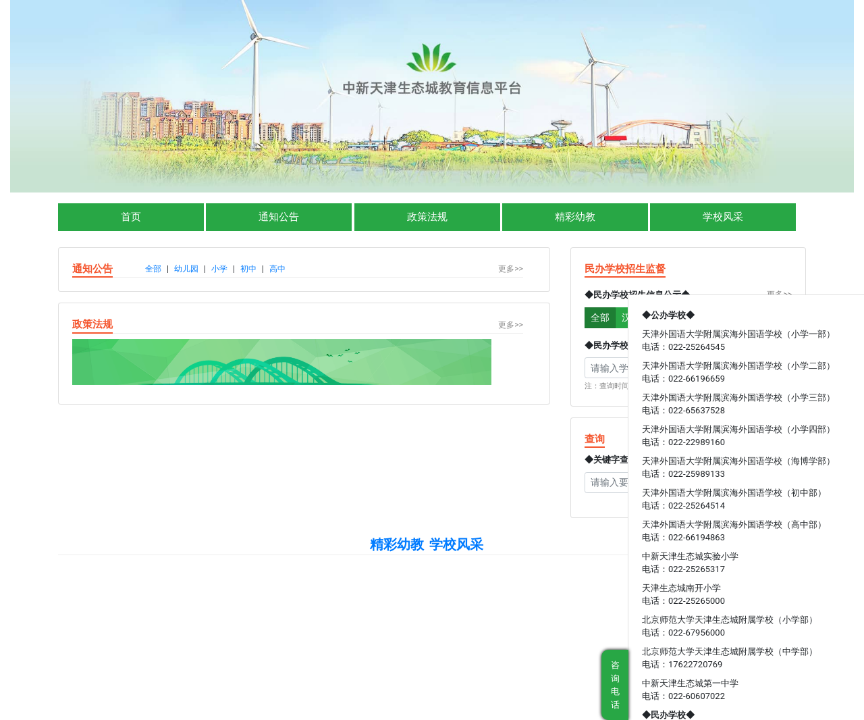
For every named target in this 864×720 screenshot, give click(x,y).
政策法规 (427, 217)
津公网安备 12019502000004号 (530, 638)
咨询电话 (615, 685)
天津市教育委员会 (352, 620)
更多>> (510, 269)
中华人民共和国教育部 (229, 620)
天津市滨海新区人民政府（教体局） (511, 620)
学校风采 (723, 217)
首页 (131, 217)
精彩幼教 (575, 217)
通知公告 (279, 217)
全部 (600, 317)
